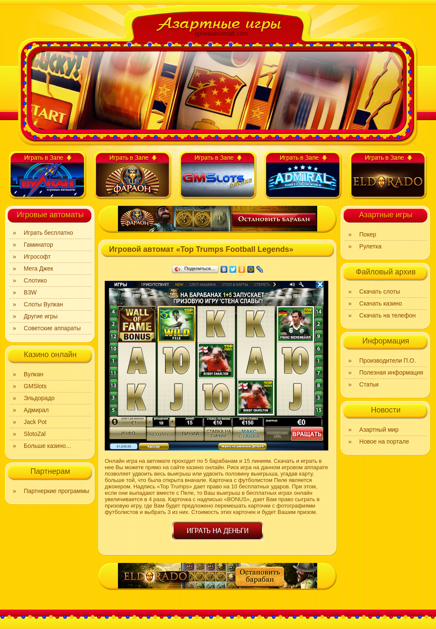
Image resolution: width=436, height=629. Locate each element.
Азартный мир (379, 429)
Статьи (369, 384)
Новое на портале (384, 441)
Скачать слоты (379, 291)
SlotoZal (35, 433)
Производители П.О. (387, 360)
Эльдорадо (39, 398)
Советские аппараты (52, 328)
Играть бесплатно (48, 232)
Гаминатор (38, 244)
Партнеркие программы (56, 491)
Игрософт (37, 256)
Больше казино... (47, 445)
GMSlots (35, 386)
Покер (367, 234)
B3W (30, 292)
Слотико (35, 280)
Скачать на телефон (387, 315)
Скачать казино (380, 303)
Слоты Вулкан (43, 304)
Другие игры (41, 316)
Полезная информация (391, 372)
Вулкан (33, 374)
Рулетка (370, 246)
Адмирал (36, 410)
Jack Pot (35, 421)
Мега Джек (38, 268)
